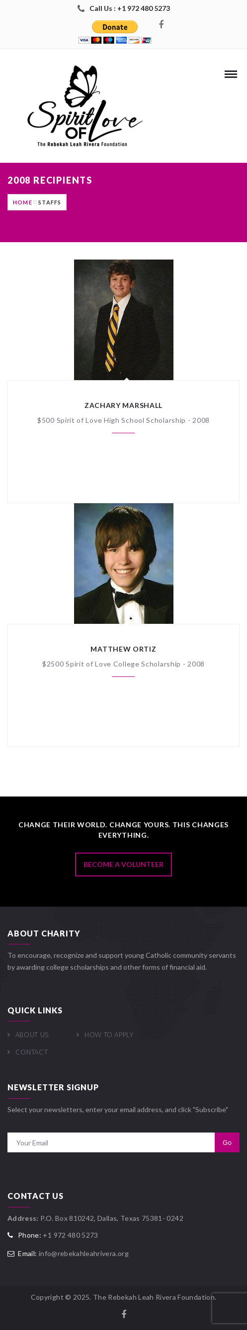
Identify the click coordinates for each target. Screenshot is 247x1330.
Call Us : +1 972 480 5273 (129, 8)
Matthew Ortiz (123, 649)
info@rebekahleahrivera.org (84, 1253)
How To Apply (109, 1035)
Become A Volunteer (123, 864)
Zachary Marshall (123, 405)
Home (22, 202)
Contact (31, 1052)
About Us (32, 1035)
